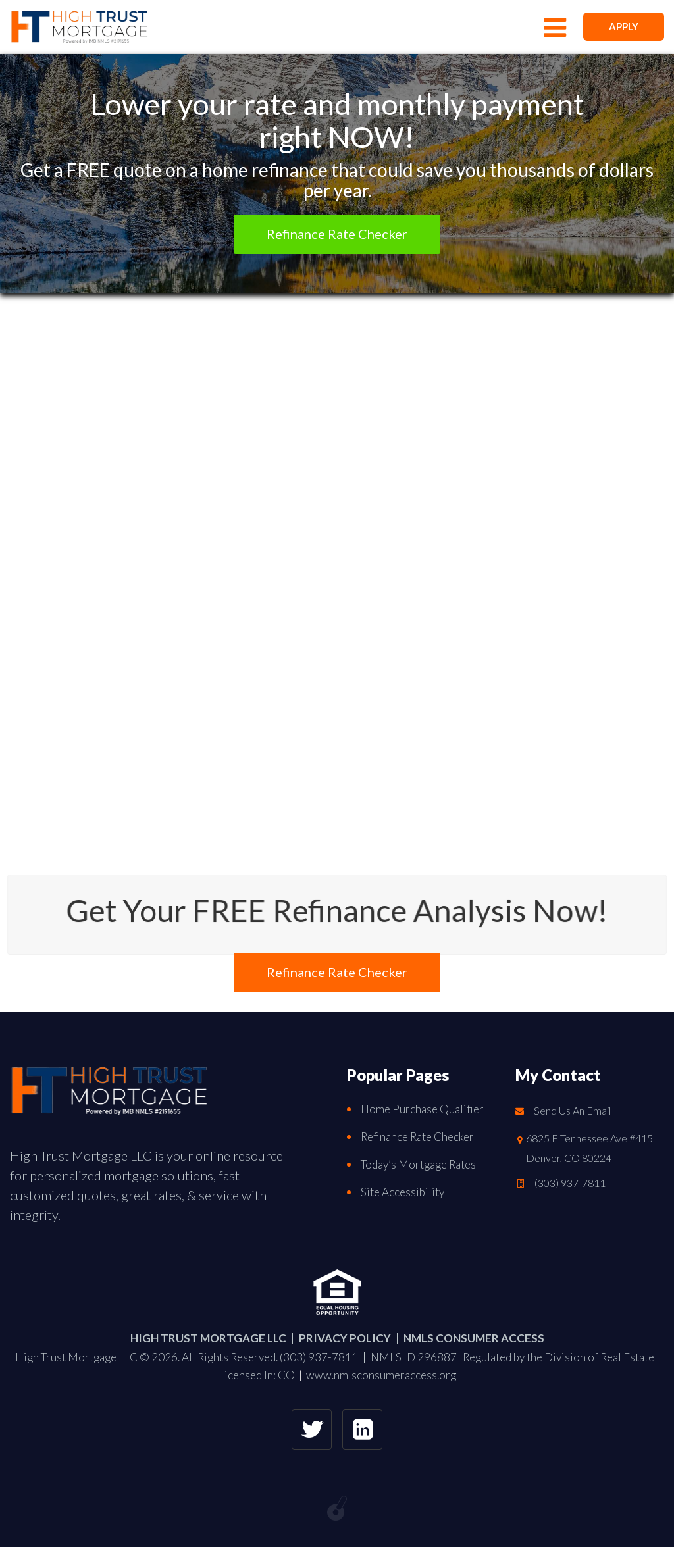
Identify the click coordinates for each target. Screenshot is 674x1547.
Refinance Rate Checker (417, 1137)
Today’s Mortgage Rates (418, 1164)
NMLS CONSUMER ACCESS (473, 1338)
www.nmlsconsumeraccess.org (381, 1375)
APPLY (623, 26)
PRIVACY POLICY (345, 1338)
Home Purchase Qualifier (422, 1109)
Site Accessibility (402, 1192)
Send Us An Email (572, 1110)
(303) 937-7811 (570, 1183)
